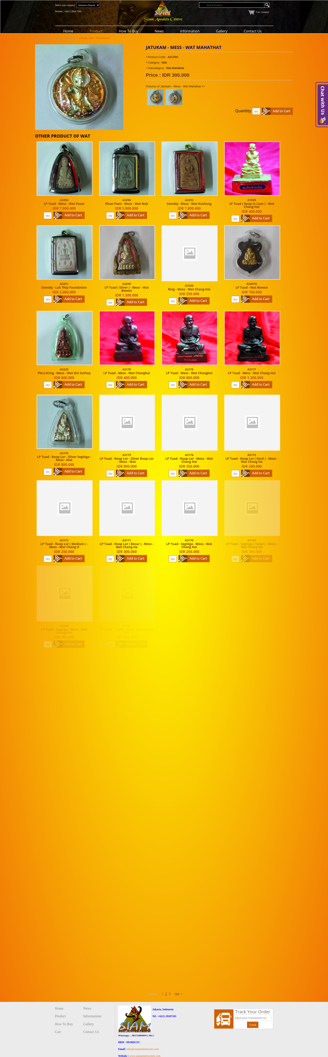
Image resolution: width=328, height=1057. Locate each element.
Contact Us (253, 31)
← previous (151, 994)
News (159, 31)
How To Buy (128, 31)
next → (179, 994)
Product (95, 31)
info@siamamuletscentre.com (143, 1049)
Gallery (221, 31)
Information (190, 31)
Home (68, 31)
